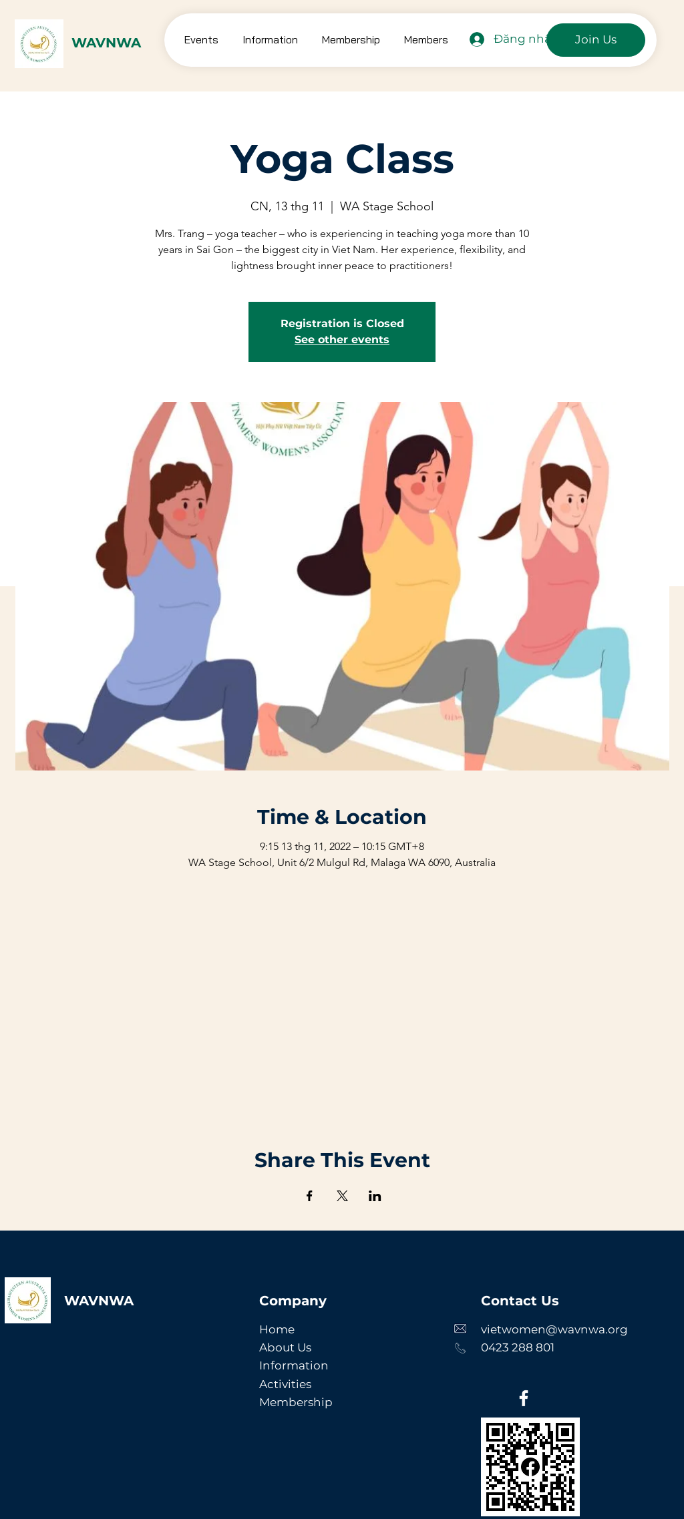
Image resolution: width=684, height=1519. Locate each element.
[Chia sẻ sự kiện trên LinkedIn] (375, 1195)
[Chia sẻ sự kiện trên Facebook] (309, 1195)
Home (277, 1329)
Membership (296, 1402)
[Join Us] (595, 40)
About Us (285, 1347)
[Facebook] (523, 1398)
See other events (342, 339)
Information (294, 1365)
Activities (285, 1384)
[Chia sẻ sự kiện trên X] (342, 1195)
